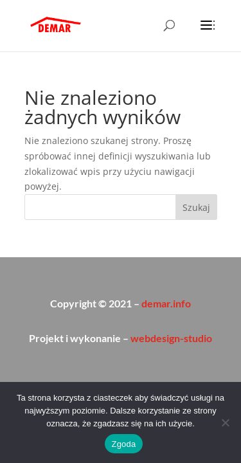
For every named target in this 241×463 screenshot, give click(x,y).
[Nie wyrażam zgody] (225, 422)
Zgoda (123, 444)
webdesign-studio (171, 338)
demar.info (166, 303)
